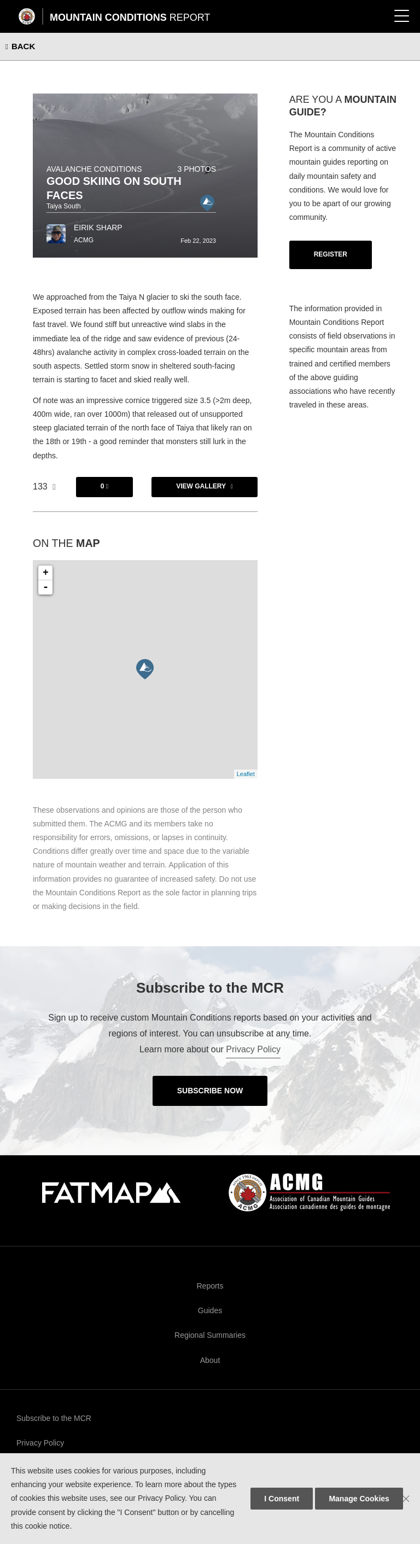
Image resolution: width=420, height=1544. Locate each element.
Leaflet (246, 774)
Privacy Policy (253, 1049)
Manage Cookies (359, 1498)
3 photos (196, 169)
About (210, 1360)
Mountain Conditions (130, 17)
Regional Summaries (210, 1335)
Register (330, 254)
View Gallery (201, 486)
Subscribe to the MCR (53, 1418)
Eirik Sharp (98, 227)
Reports (209, 1285)
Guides (210, 1310)
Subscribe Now (210, 1090)
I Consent (281, 1498)
